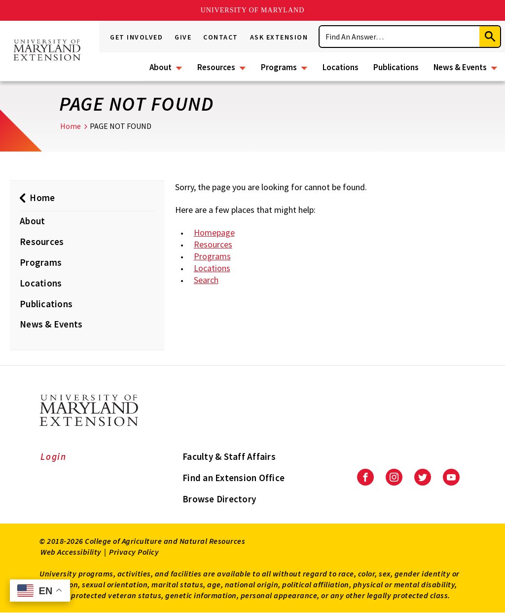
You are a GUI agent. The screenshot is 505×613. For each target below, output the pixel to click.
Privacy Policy (134, 552)
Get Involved (136, 37)
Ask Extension (279, 37)
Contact (220, 37)
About (160, 67)
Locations (341, 67)
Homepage (214, 232)
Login (53, 456)
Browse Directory (219, 499)
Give (183, 37)
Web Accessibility (71, 552)
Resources (216, 67)
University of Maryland (253, 10)
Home (70, 126)
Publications (396, 67)
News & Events (460, 67)
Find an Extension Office (233, 478)
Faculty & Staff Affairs (229, 456)
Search (206, 280)
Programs (279, 67)
